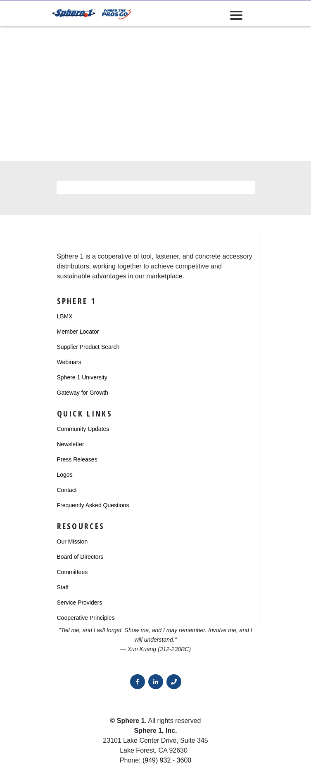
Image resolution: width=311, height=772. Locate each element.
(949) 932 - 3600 (166, 760)
